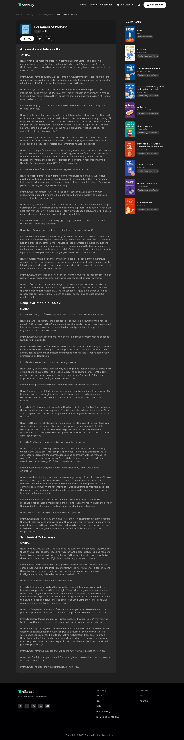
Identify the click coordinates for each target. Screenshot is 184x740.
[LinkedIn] (40, 706)
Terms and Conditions (107, 716)
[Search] (138, 4)
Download (145, 690)
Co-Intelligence (45, 14)
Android (144, 700)
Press (99, 700)
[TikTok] (20, 706)
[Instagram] (33, 706)
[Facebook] (27, 706)
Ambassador (106, 4)
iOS (141, 695)
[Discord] (47, 706)
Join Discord (125, 4)
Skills (98, 706)
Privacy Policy (103, 711)
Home (83, 4)
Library (93, 4)
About (99, 695)
